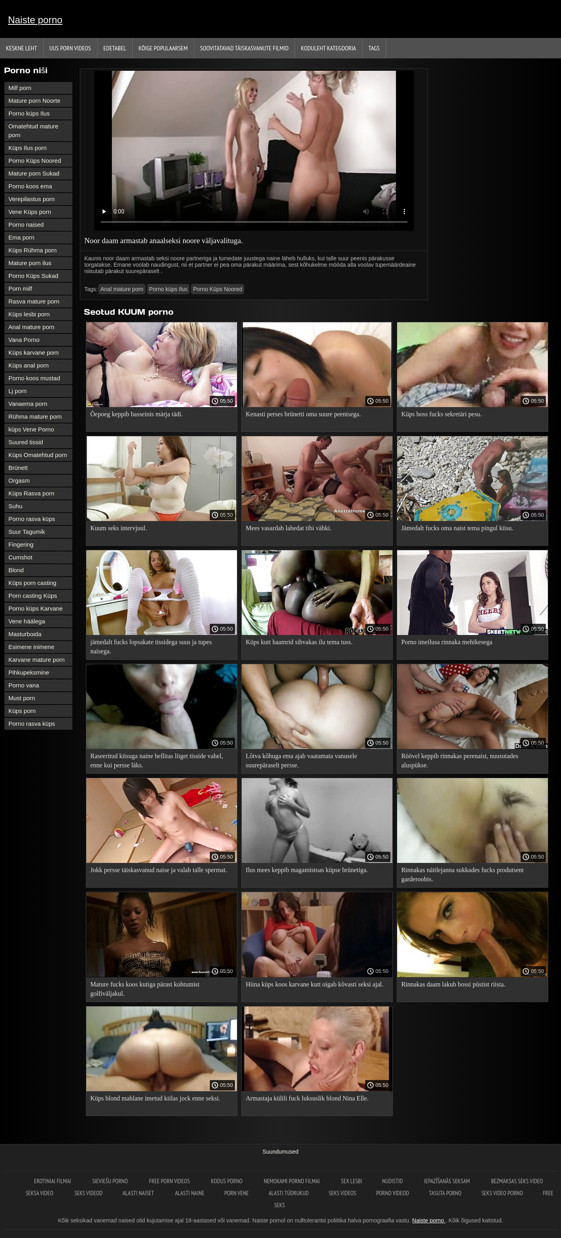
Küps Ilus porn (27, 147)
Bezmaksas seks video (517, 1181)
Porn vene (236, 1193)
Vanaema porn (27, 403)
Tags (374, 48)
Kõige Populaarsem (163, 48)
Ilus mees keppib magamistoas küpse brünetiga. (307, 870)
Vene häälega (26, 621)
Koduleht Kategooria (328, 48)
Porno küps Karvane (35, 608)
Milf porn (20, 87)
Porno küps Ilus (29, 113)
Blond (16, 570)
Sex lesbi (351, 1181)
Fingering (21, 544)
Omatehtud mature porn (33, 130)
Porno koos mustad (34, 378)
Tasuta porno (445, 1193)
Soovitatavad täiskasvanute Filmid (244, 48)
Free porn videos (170, 1181)
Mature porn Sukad (34, 173)
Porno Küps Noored (34, 160)
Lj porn (17, 390)
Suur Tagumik (26, 531)
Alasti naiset (139, 1193)
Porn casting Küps (32, 595)
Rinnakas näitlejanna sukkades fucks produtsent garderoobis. (462, 875)
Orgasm (19, 480)
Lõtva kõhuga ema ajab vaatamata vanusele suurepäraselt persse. (301, 761)
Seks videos (342, 1193)
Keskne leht (21, 48)
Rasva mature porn (34, 301)
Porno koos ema (30, 186)
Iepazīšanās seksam (447, 1181)
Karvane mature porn (36, 659)
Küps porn (22, 710)
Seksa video (40, 1193)
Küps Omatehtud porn (37, 454)
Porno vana (23, 685)
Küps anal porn (28, 365)
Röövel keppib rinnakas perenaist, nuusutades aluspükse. (459, 761)
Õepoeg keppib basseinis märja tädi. (136, 414)
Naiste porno (35, 19)
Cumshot (20, 557)
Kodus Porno (227, 1181)
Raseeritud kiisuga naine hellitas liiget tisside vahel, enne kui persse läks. (156, 761)
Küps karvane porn (33, 352)
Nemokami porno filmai (292, 1181)
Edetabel (114, 48)
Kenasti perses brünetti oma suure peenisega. (303, 414)
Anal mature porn (31, 326)
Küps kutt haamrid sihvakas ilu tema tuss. (299, 642)
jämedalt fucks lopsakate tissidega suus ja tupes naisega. (151, 647)
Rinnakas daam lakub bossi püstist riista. (453, 984)
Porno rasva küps (31, 518)
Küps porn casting (32, 582)
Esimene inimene (31, 646)
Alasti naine (189, 1193)
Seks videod (88, 1193)
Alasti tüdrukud (288, 1193)
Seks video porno (502, 1193)
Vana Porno (24, 339)
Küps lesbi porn (29, 314)
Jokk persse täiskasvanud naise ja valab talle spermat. (158, 870)
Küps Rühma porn (32, 250)
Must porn (21, 698)
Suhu (15, 506)
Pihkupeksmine (28, 672)
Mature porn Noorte (34, 100)
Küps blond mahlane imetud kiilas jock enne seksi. (155, 1098)
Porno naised (26, 224)
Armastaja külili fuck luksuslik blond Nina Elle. (307, 1098)
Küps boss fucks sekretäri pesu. (441, 414)
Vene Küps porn (29, 211)
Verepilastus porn (31, 199)
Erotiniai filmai (53, 1181)
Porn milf (20, 288)
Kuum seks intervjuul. (118, 528)
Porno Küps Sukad (33, 275)
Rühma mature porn (35, 416)
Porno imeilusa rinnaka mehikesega (446, 642)
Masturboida (25, 634)
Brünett (18, 467)
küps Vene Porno (31, 429)
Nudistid (393, 1181)
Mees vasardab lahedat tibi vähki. (289, 528)
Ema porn (21, 237)
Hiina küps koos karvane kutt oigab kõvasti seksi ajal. (314, 984)
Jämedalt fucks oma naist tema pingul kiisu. (457, 528)
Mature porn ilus (30, 263)
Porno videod (392, 1193)
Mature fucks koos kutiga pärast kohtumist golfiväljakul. (144, 989)
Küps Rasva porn (31, 493)
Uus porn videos (70, 48)
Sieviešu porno (110, 1181)
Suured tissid (25, 442)
